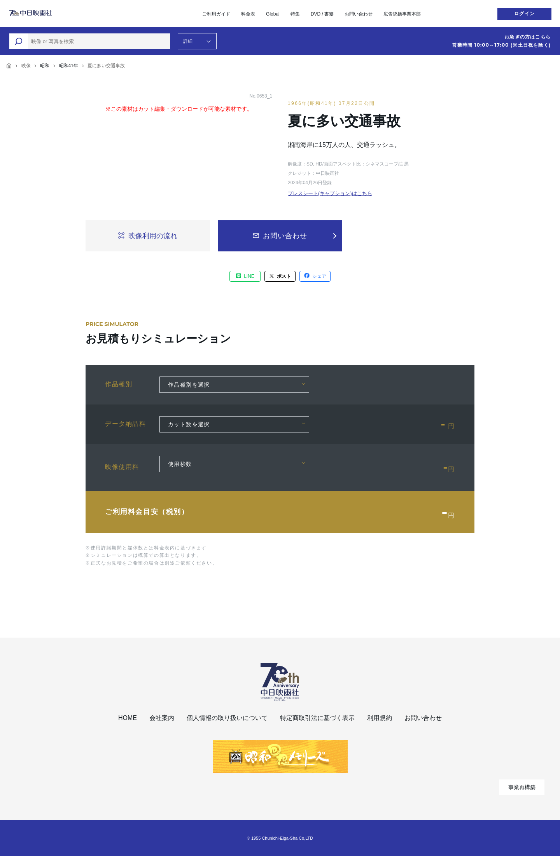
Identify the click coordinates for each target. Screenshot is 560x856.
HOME (127, 718)
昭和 (44, 65)
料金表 (248, 14)
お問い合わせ (359, 14)
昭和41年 (68, 65)
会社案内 (161, 718)
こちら (543, 37)
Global (273, 14)
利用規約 (379, 718)
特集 (295, 14)
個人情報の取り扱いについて (227, 718)
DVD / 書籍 (322, 14)
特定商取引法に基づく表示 (317, 718)
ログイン (524, 13)
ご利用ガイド (216, 14)
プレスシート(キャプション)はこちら (330, 193)
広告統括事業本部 (402, 14)
